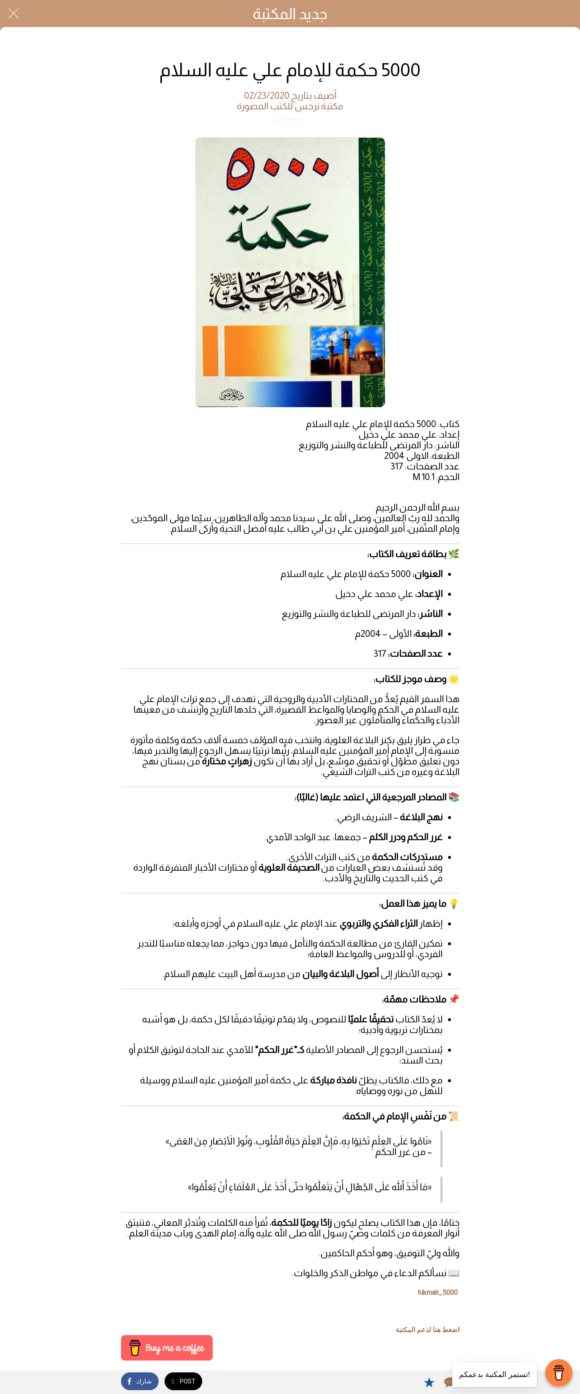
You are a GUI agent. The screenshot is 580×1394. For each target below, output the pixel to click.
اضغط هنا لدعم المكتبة (427, 1330)
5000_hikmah (438, 1292)
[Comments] (449, 1382)
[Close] (13, 13)
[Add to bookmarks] (429, 1382)
